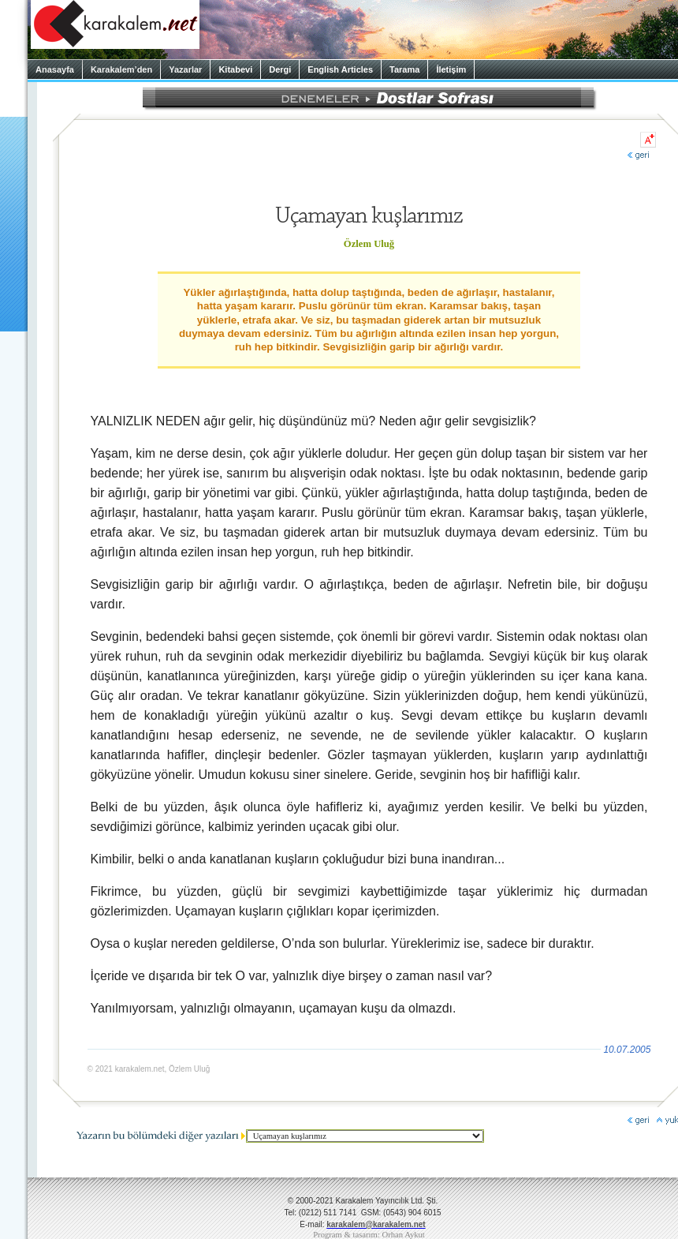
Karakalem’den (121, 69)
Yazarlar (185, 69)
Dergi (280, 69)
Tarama (404, 69)
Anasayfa (54, 69)
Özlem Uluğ (369, 243)
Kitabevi (235, 69)
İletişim (451, 69)
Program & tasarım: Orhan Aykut (369, 1234)
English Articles (340, 69)
